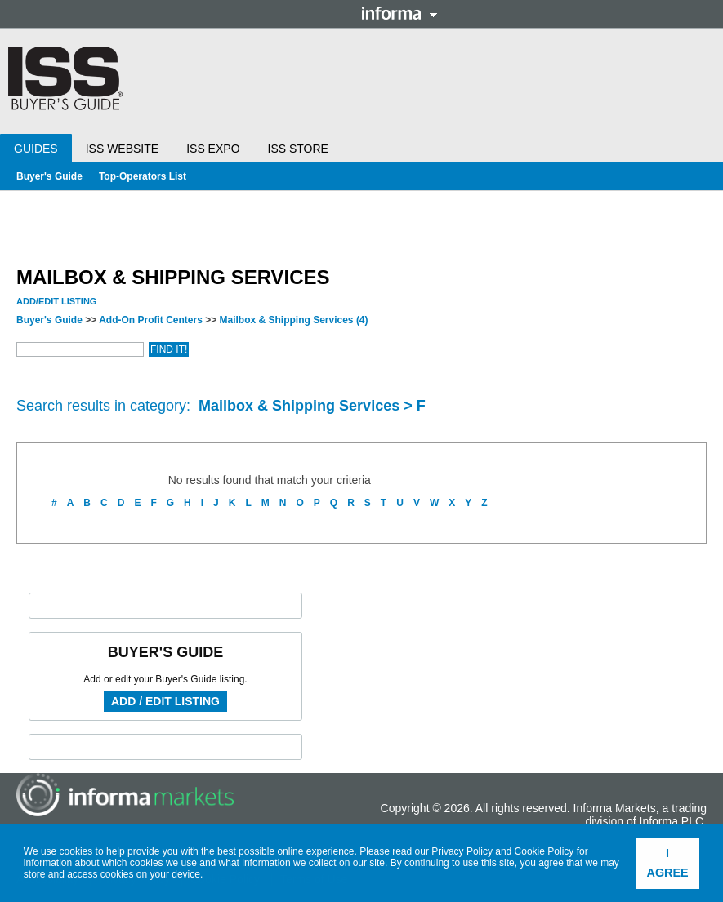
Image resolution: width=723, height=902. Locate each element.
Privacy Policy (462, 851)
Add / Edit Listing (165, 701)
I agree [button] (668, 862)
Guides (36, 148)
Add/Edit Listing (56, 301)
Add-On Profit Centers (151, 320)
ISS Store (298, 148)
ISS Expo (212, 148)
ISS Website (122, 148)
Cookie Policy (544, 851)
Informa (399, 13)
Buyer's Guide (49, 176)
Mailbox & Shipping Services (294, 320)
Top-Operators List (142, 176)
